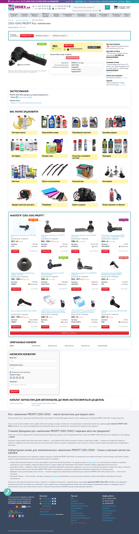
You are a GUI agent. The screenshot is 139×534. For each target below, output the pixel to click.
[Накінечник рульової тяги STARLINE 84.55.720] (85, 226)
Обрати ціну (46, 251)
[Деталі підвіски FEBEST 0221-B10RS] (24, 302)
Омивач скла (47, 156)
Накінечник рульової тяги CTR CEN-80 (23, 236)
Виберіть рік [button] (27, 35)
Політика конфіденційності (80, 518)
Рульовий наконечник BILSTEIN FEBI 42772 (114, 311)
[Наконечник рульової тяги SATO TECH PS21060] (54, 264)
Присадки (106, 156)
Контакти (121, 1)
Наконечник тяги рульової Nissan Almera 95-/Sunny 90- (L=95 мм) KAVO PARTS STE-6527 (83, 311)
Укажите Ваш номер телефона (60, 54)
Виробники (106, 508)
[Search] (107, 7)
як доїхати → (109, 72)
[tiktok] (16, 516)
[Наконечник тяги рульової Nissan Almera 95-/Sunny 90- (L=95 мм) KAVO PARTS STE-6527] (84, 302)
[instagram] (12, 516)
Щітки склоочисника (51, 181)
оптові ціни (55, 476)
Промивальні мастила (81, 133)
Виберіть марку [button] (42, 35)
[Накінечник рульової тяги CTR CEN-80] (24, 226)
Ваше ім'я (13, 358)
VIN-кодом (92, 462)
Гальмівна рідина (109, 133)
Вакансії (74, 510)
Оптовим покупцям (78, 515)
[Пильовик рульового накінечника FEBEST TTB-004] (24, 264)
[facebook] (9, 516)
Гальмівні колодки (108, 518)
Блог (85, 1)
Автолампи (107, 181)
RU (72, 1)
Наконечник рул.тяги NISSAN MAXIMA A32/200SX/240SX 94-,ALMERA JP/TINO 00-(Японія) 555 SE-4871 (114, 273)
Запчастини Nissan (16, 403)
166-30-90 (39, 6)
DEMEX (45, 467)
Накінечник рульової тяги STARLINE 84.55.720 (83, 236)
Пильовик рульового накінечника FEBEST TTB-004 (23, 273)
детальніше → (109, 59)
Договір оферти (76, 508)
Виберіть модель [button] (60, 35)
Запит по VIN (78, 1)
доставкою (85, 467)
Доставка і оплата (94, 1)
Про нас (74, 520)
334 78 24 (59, 8)
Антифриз (16, 156)
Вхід (128, 1)
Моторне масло (18, 133)
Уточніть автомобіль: (14, 35)
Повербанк (46, 205)
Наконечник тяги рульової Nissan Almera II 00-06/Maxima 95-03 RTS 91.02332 (53, 311)
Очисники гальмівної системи (81, 157)
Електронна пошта (16, 365)
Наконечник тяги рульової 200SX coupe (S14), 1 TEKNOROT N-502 (113, 236)
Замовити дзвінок (46, 509)
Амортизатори (107, 520)
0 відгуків (22, 27)
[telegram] (19, 516)
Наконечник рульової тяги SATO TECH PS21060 (52, 273)
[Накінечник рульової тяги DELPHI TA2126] (54, 226)
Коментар (14, 381)
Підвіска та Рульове (18, 103)
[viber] (22, 516)
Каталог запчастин (109, 506)
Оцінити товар (15, 375)
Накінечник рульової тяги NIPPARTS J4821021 (84, 273)
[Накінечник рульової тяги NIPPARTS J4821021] (84, 264)
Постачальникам (77, 513)
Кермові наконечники (34, 103)
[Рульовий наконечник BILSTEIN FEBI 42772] (114, 302)
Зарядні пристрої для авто (23, 205)
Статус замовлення (78, 523)
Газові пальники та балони (113, 205)
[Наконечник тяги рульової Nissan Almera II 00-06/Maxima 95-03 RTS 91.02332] (54, 302)
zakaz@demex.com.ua (47, 514)
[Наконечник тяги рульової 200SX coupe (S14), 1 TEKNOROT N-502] (114, 226)
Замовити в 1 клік (72, 57)
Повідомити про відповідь (20, 372)
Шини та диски (78, 205)
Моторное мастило (109, 510)
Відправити (14, 391)
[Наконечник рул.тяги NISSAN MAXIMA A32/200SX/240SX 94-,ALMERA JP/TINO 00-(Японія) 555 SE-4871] (114, 264)
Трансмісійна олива (50, 133)
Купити (68, 45)
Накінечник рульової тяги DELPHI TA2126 (53, 236)
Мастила (15, 181)
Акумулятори (78, 181)
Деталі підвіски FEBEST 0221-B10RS (24, 311)
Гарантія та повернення (109, 1)
